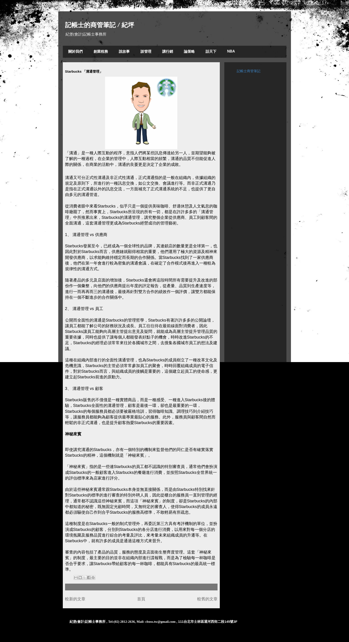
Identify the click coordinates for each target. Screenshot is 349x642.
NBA (231, 51)
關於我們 (75, 51)
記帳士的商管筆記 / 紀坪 (99, 25)
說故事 (124, 51)
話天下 (211, 51)
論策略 (189, 51)
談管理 (146, 51)
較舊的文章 (207, 599)
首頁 (141, 599)
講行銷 (167, 51)
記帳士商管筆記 (248, 71)
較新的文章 (75, 599)
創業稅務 (101, 51)
